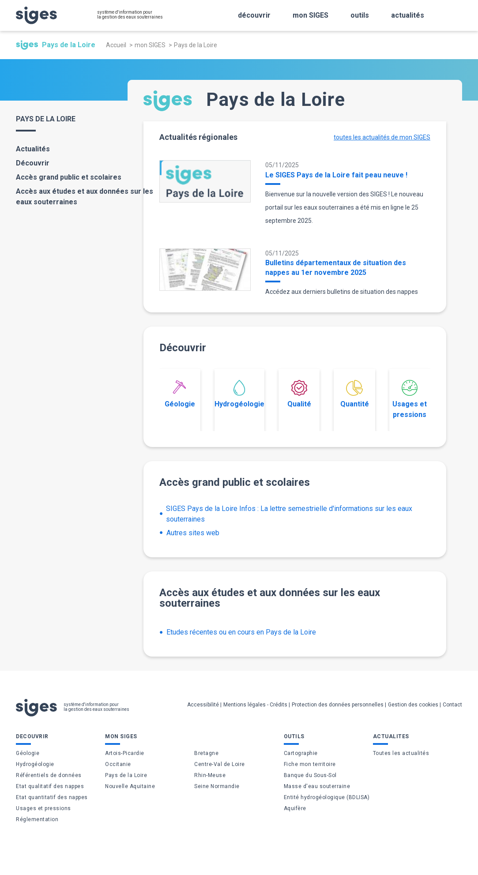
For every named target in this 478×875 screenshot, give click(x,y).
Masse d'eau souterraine (317, 786)
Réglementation (37, 819)
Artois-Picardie (124, 753)
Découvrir (32, 163)
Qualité (299, 394)
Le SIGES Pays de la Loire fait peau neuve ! (336, 175)
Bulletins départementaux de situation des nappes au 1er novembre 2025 (335, 268)
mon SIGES (150, 45)
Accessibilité (203, 705)
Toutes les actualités (401, 753)
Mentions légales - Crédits (255, 705)
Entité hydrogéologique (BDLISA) (327, 797)
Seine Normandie (217, 786)
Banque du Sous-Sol (310, 775)
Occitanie (118, 764)
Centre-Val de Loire (219, 764)
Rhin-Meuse (210, 775)
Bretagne (206, 753)
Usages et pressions (409, 399)
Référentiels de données (49, 775)
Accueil (116, 45)
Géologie (180, 394)
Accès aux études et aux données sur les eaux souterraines (84, 196)
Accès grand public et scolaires (68, 177)
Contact (452, 705)
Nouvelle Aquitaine (130, 786)
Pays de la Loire (126, 775)
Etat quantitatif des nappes (52, 797)
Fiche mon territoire (310, 764)
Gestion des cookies (413, 705)
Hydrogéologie (239, 394)
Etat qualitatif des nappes (50, 786)
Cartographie (301, 753)
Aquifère (295, 808)
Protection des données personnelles (338, 705)
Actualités (33, 149)
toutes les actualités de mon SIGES (382, 137)
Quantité (354, 394)
